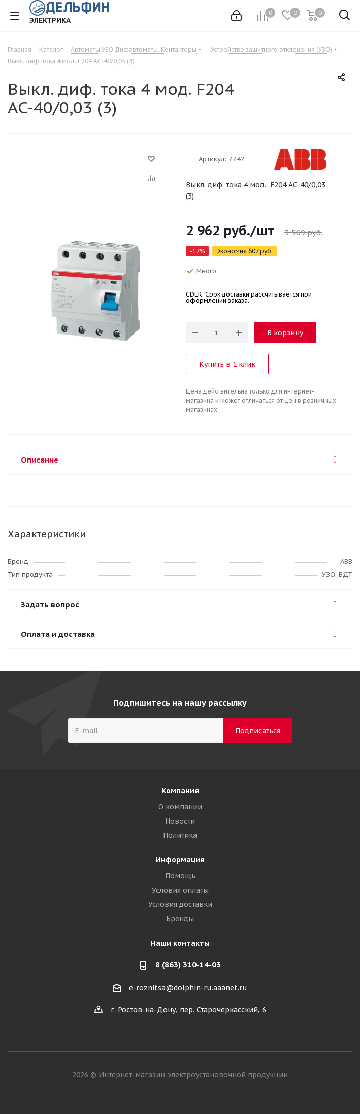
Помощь (180, 875)
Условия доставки (180, 904)
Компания (180, 790)
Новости (180, 821)
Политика (180, 835)
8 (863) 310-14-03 (188, 964)
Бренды (180, 918)
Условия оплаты (180, 890)
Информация (180, 859)
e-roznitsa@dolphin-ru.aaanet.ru (188, 987)
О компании (180, 806)
